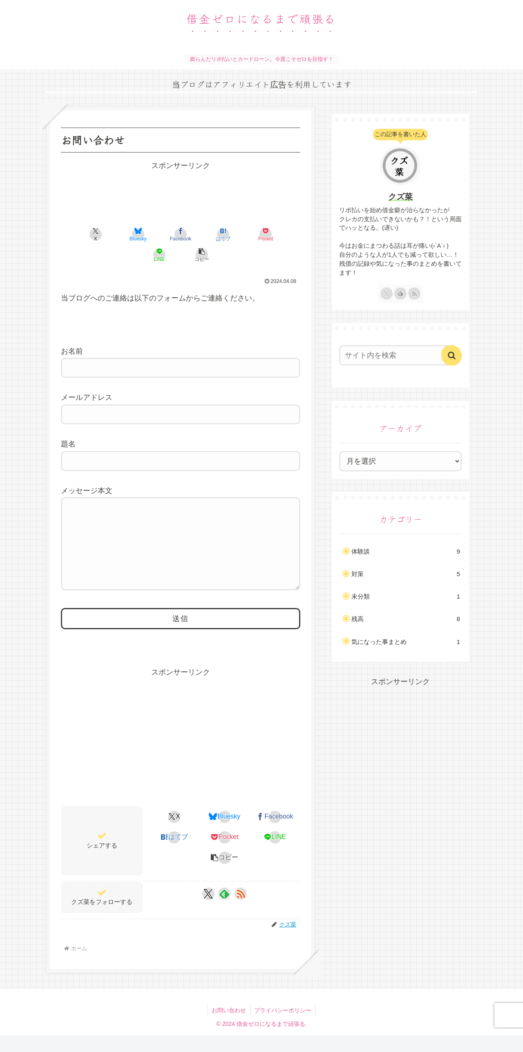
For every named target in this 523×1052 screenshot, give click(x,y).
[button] (180, 255)
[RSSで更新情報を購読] (240, 910)
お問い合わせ (229, 1026)
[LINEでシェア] (281, 234)
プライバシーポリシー (283, 1026)
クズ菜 (400, 196)
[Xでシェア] (80, 234)
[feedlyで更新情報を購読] (224, 910)
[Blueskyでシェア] (120, 234)
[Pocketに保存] (241, 234)
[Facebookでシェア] (160, 234)
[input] (395, 355)
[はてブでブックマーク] (200, 234)
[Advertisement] (180, 192)
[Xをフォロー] (208, 910)
